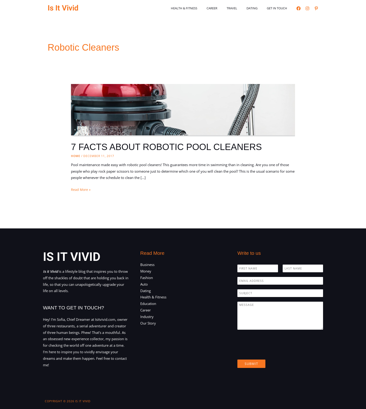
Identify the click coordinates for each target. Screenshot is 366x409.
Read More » (81, 189)
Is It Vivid (63, 8)
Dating (256, 8)
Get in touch (278, 8)
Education (148, 303)
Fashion (146, 277)
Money (145, 271)
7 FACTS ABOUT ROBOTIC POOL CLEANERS (170, 147)
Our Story (148, 323)
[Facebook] (298, 8)
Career (223, 8)
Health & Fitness (199, 8)
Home (75, 156)
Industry (147, 316)
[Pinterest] (316, 8)
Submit (251, 363)
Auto (144, 284)
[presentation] (272, 351)
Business (147, 264)
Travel (240, 8)
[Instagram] (307, 8)
